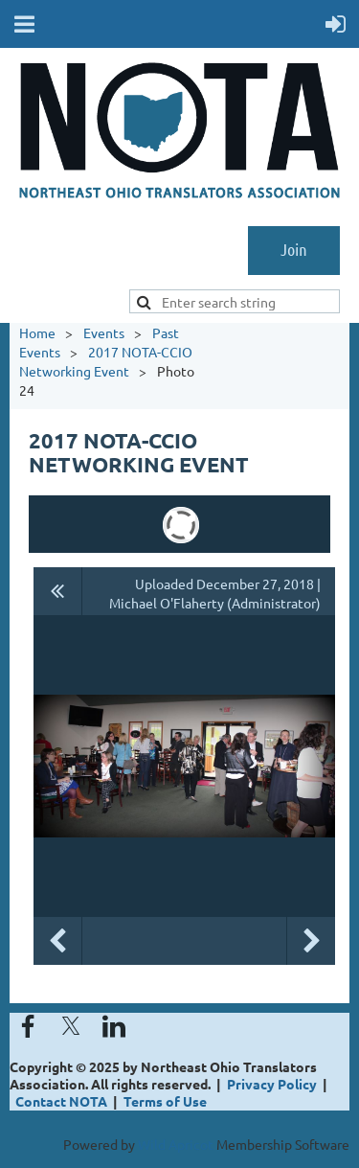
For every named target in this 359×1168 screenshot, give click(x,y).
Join (293, 249)
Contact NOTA (61, 1101)
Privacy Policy (272, 1083)
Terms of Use (165, 1101)
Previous (57, 941)
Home (37, 332)
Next (311, 941)
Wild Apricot (175, 1144)
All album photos (58, 591)
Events (103, 332)
